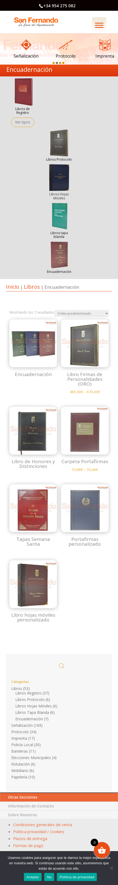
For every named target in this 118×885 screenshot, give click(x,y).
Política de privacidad (77, 877)
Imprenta (19, 738)
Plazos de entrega (30, 839)
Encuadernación (29, 718)
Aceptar (33, 877)
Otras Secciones (24, 807)
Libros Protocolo (59, 159)
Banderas (19, 751)
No (49, 877)
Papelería (19, 777)
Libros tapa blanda (59, 235)
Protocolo (20, 731)
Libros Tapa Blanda (32, 712)
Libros (32, 286)
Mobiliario (19, 770)
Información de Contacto (31, 813)
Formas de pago (28, 844)
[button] (54, 62)
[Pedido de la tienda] (73, 374)
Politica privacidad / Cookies (38, 833)
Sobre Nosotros (23, 820)
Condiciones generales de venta (43, 828)
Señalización (22, 725)
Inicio (12, 286)
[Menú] (99, 25)
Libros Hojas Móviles (33, 705)
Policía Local (22, 744)
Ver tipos (22, 122)
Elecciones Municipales (31, 757)
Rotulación (20, 764)
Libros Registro (28, 693)
